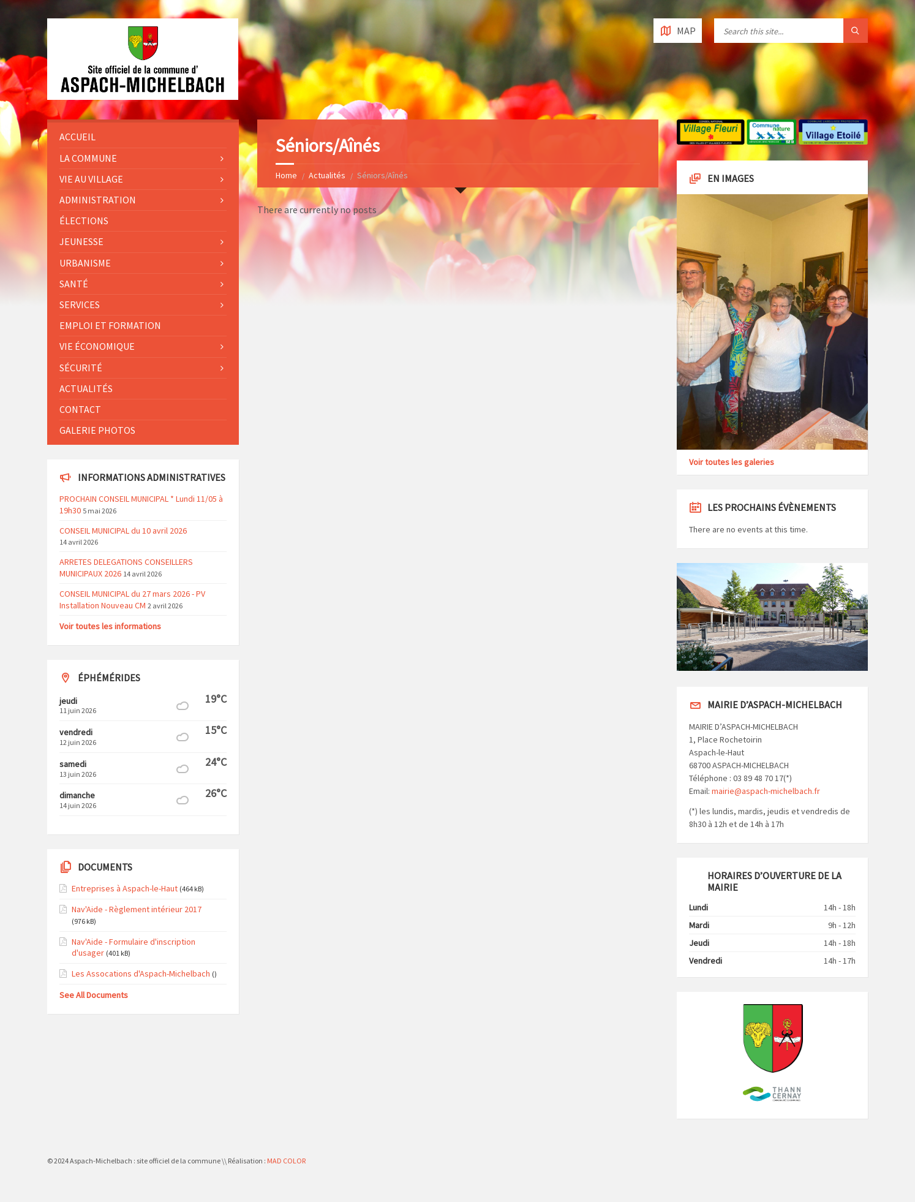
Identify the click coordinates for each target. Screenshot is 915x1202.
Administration (97, 200)
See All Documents (93, 994)
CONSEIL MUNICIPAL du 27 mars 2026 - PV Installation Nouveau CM (132, 599)
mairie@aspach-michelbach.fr (766, 790)
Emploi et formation (110, 325)
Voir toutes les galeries (731, 461)
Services (79, 304)
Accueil (77, 136)
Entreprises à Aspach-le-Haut (125, 888)
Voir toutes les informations (110, 626)
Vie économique (97, 346)
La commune (88, 158)
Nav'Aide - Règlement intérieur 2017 (136, 909)
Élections (83, 220)
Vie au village (91, 179)
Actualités (327, 175)
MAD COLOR (286, 1160)
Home (286, 175)
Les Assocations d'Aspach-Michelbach (141, 973)
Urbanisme (85, 263)
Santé (73, 284)
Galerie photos (97, 430)
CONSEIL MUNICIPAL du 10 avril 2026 (123, 530)
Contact (80, 409)
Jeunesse (81, 241)
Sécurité (80, 367)
